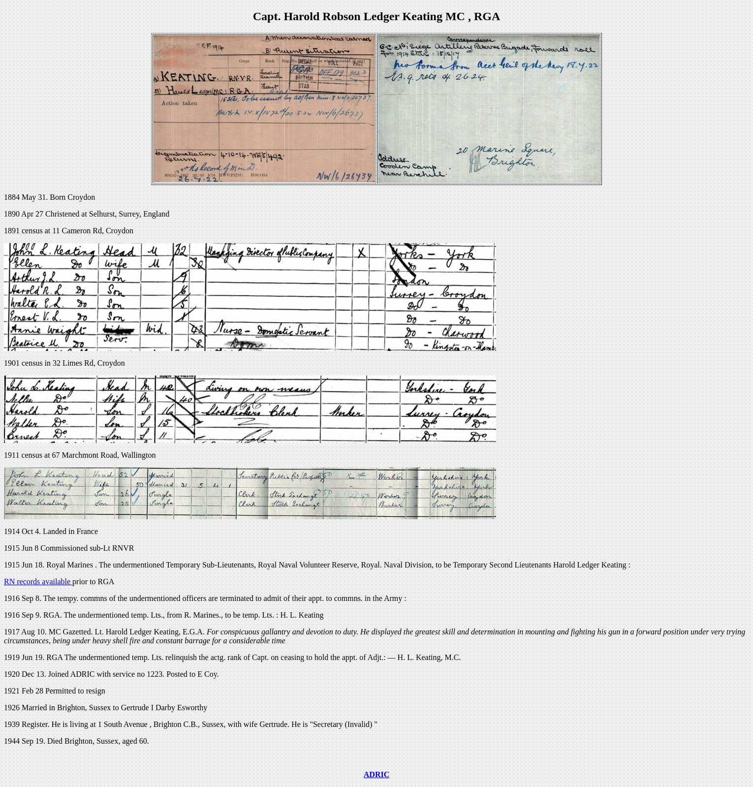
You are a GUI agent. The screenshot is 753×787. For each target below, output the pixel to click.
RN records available (38, 581)
